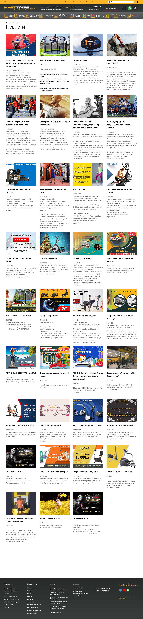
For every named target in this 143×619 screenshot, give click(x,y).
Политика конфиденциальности (128, 585)
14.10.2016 (77, 498)
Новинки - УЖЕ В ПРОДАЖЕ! (121, 493)
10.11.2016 (43, 501)
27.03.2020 (77, 204)
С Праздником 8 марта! (51, 445)
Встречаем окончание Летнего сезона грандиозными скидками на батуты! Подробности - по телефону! (121, 284)
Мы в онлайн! (79, 200)
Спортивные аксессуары (11, 602)
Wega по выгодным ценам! (86, 493)
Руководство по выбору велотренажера (57, 593)
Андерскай (122, 598)
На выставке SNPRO (83, 272)
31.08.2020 (44, 207)
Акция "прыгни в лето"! (51, 541)
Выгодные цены (9, 604)
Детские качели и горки (11, 599)
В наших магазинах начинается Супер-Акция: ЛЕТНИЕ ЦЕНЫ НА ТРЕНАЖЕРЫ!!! (20, 403)
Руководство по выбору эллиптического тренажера (58, 589)
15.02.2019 (44, 336)
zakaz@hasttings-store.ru (103, 588)
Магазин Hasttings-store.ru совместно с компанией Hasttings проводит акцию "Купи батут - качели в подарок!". (54, 505)
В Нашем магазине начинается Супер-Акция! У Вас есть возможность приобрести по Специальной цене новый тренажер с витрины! (121, 455)
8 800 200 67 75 (95, 7)
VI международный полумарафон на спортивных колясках (121, 130)
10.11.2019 (77, 276)
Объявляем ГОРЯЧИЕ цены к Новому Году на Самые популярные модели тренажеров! (87, 409)
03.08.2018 (111, 339)
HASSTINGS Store (20, 8)
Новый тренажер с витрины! (120, 445)
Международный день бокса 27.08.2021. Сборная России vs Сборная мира (21, 64)
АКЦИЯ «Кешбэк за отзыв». (53, 61)
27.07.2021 (43, 65)
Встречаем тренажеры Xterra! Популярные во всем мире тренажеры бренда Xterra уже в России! (20, 454)
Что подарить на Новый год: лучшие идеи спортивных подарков (58, 608)
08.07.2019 (10, 336)
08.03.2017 (44, 450)
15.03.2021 (10, 134)
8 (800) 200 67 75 (78, 588)
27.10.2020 (111, 137)
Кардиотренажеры (10, 588)
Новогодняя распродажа (85, 332)
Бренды (6, 607)
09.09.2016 (111, 498)
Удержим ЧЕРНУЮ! (15, 493)
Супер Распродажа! (49, 332)
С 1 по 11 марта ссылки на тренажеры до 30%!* (54, 405)
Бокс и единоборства (10, 596)
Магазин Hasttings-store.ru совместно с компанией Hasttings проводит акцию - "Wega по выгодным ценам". (87, 502)
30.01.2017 (77, 450)
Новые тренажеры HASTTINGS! (88, 445)
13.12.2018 (77, 336)
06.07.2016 (44, 546)
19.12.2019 (10, 279)
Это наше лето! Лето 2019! (19, 332)
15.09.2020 (10, 207)
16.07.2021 (77, 65)
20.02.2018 (44, 399)
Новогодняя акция (49, 272)
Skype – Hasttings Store (102, 590)
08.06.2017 (10, 450)
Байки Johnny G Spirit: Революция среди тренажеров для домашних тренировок (88, 130)
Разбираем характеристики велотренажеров (58, 602)
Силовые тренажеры (10, 591)
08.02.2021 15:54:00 (47, 134)
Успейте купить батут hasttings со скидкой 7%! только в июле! (51, 549)
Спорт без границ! (55, 612)
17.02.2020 (111, 207)
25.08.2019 (111, 279)
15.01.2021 (77, 137)
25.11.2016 (10, 498)
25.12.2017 (77, 402)
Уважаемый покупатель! (48, 70)
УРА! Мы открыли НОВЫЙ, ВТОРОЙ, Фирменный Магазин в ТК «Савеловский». (120, 406)
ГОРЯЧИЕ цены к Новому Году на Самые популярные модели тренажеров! (88, 395)
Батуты (6, 593)
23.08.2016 (10, 549)
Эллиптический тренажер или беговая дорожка (59, 598)
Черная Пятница (81, 541)
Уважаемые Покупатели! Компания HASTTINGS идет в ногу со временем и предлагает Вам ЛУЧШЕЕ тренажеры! (87, 454)
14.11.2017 (110, 399)
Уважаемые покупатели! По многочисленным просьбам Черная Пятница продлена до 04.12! (19, 502)
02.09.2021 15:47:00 (13, 71)
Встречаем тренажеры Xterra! (20, 445)
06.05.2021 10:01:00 (114, 68)
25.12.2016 (110, 450)
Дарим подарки (81, 61)
